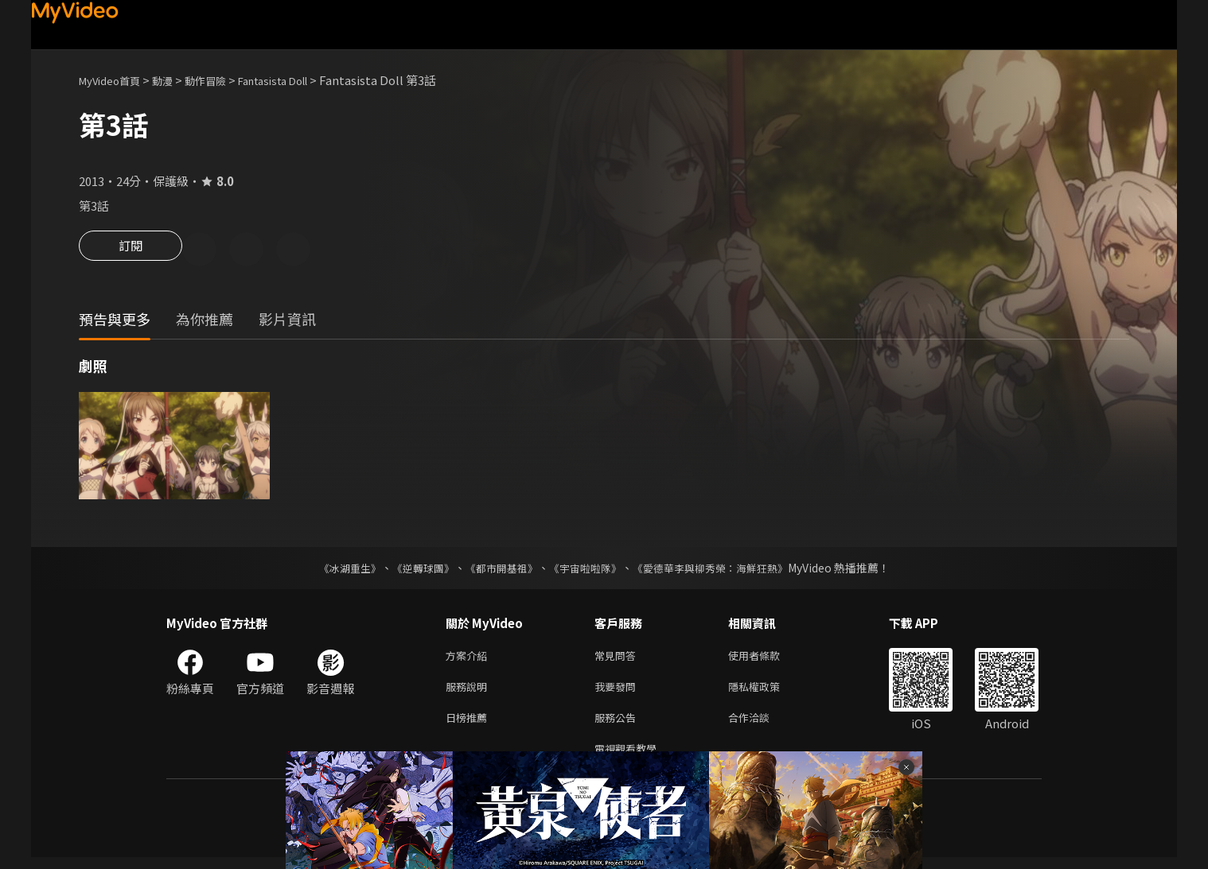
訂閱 (130, 250)
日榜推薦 (469, 725)
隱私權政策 (767, 692)
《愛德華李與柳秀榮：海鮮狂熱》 (720, 570)
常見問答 (618, 658)
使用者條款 (767, 658)
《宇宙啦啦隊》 (586, 570)
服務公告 (618, 725)
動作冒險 (223, 80)
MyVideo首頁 (115, 80)
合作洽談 (761, 725)
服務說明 (469, 692)
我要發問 (618, 692)
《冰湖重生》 (335, 570)
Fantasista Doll (301, 80)
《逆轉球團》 (413, 570)
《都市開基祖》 (497, 570)
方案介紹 (469, 658)
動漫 (175, 80)
